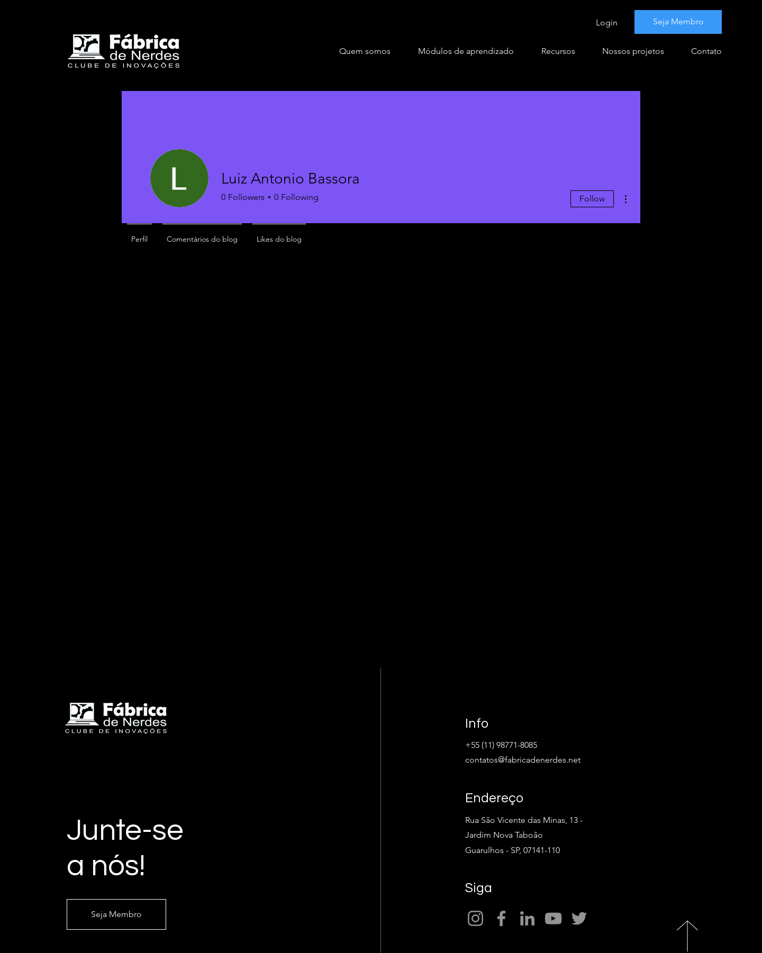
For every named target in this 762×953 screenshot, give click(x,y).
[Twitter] (579, 918)
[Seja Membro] (678, 22)
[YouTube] (553, 918)
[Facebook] (501, 918)
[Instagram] (475, 918)
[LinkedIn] (527, 918)
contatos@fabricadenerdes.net (522, 760)
